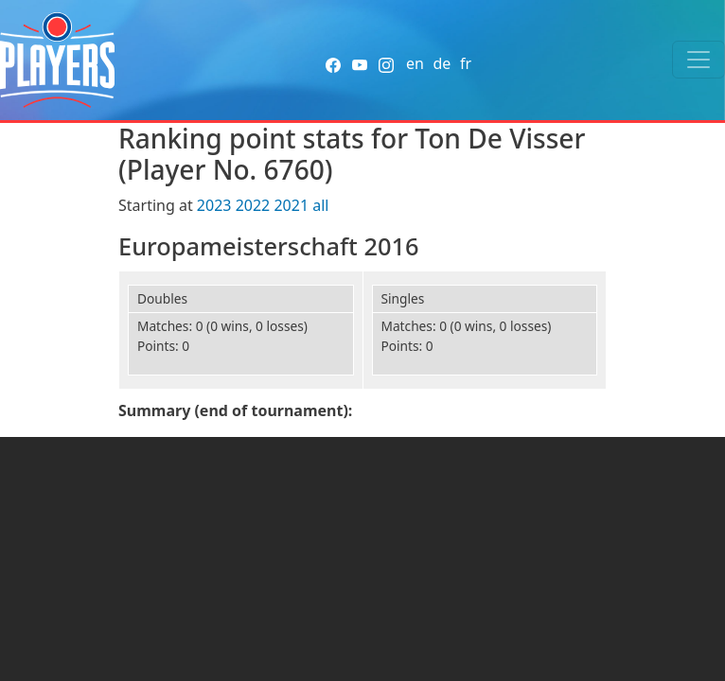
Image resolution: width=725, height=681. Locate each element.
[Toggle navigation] (698, 60)
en (415, 63)
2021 (291, 205)
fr (465, 63)
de (442, 63)
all (320, 205)
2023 (214, 205)
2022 (253, 205)
